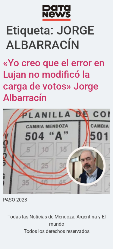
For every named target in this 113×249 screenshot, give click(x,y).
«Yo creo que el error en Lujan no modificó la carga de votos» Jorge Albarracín (54, 89)
